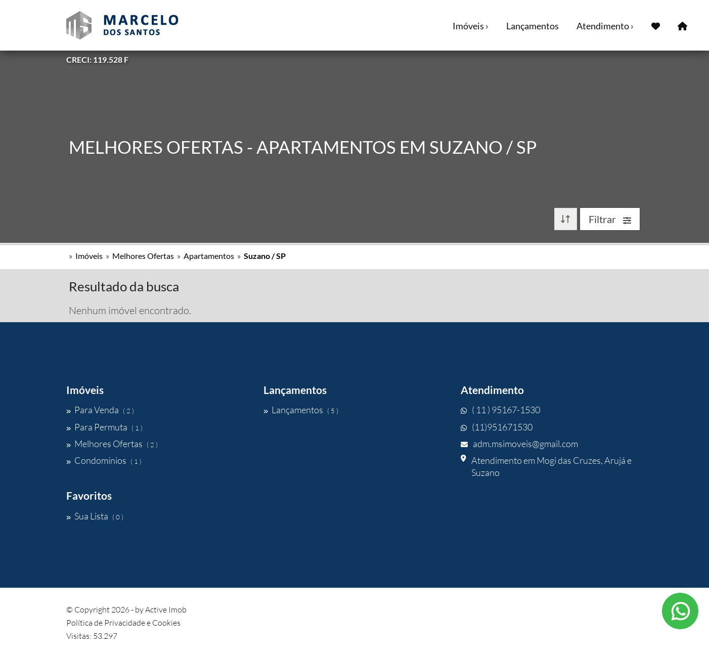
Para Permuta (104, 426)
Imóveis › (471, 25)
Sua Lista (94, 515)
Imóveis (89, 255)
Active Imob (166, 609)
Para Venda (100, 409)
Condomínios (104, 460)
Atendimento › (605, 25)
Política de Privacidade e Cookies (123, 623)
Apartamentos (209, 255)
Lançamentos (532, 25)
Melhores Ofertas (143, 255)
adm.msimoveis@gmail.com (519, 443)
